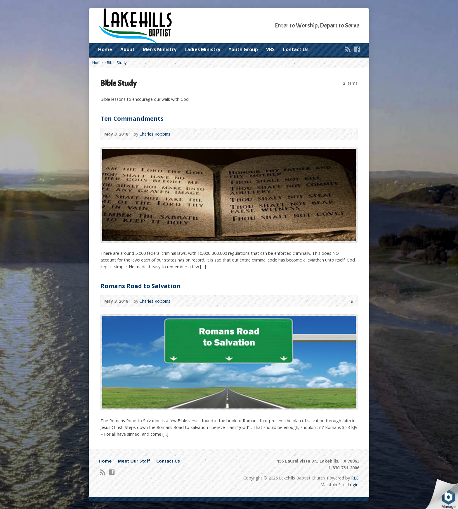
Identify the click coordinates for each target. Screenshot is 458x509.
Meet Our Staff (134, 461)
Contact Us (295, 49)
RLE (354, 478)
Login (353, 484)
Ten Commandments (132, 118)
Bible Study (116, 62)
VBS (270, 49)
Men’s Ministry (159, 49)
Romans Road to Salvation (140, 286)
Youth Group (243, 49)
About (127, 49)
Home (105, 49)
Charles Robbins (154, 134)
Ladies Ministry (202, 49)
